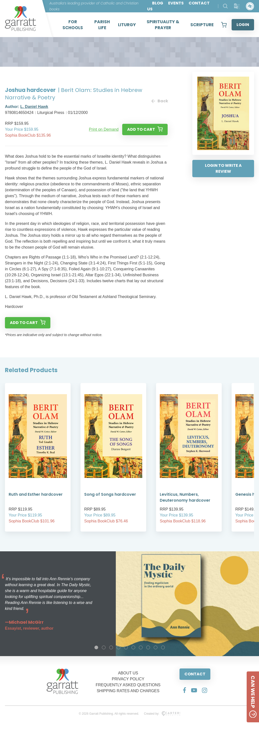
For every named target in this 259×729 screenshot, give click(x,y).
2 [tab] (103, 647)
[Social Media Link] (184, 690)
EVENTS (176, 3)
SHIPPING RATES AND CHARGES (128, 691)
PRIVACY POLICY (128, 679)
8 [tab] (148, 647)
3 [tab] (111, 647)
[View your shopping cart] (224, 24)
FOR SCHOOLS (72, 25)
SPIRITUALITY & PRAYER (163, 25)
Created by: (162, 713)
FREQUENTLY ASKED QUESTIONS (128, 685)
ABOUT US (128, 673)
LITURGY (127, 25)
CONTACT (194, 674)
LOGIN (243, 24)
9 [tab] (155, 647)
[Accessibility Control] (250, 6)
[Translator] (237, 6)
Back (159, 101)
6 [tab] (133, 647)
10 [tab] (162, 647)
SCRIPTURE (202, 25)
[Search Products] (225, 6)
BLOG (157, 3)
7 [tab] (140, 647)
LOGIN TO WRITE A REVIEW (223, 168)
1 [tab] (96, 647)
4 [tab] (118, 647)
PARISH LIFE (102, 25)
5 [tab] (125, 647)
